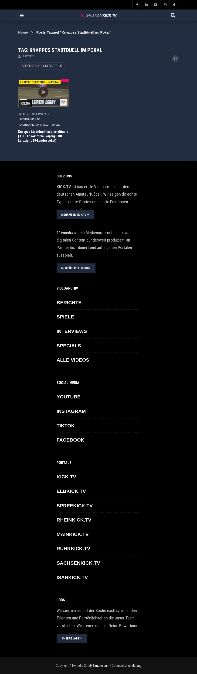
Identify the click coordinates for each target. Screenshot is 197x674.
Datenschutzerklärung (126, 666)
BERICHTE (69, 302)
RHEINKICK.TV (74, 519)
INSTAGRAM (71, 411)
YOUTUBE (69, 396)
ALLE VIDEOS (73, 360)
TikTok (66, 425)
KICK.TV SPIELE (41, 114)
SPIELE (56, 125)
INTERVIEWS (72, 331)
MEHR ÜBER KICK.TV (75, 214)
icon (43, 92)
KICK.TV (23, 114)
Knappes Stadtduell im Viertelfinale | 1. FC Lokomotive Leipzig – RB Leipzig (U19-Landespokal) (43, 136)
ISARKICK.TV (72, 577)
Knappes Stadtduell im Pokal (39, 82)
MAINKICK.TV (73, 534)
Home (23, 32)
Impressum (101, 666)
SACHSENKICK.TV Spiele (33, 125)
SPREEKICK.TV (75, 505)
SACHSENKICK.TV (29, 119)
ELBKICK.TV (71, 491)
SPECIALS (69, 345)
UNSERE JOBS (72, 638)
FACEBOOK (70, 439)
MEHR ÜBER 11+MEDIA (76, 268)
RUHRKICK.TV (73, 548)
